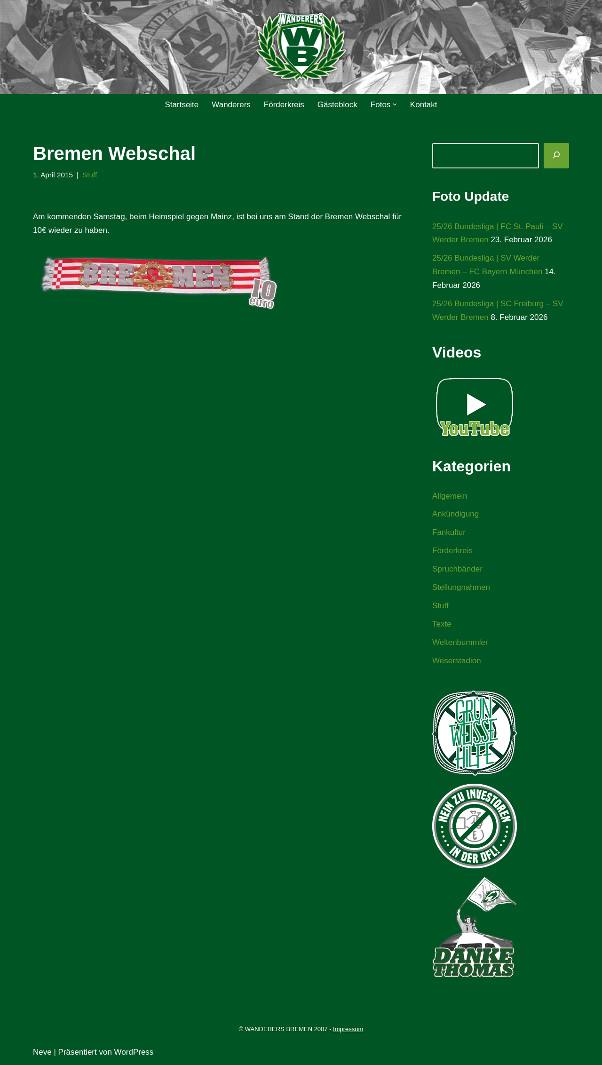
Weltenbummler (460, 642)
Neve (42, 1052)
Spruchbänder (457, 568)
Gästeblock (337, 104)
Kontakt (423, 104)
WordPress (134, 1052)
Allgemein (449, 496)
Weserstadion (456, 660)
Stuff (89, 175)
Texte (442, 624)
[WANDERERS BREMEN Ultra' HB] (301, 47)
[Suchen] (556, 155)
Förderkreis (284, 104)
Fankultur (449, 532)
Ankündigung (455, 513)
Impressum (348, 1029)
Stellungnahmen (461, 587)
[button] (395, 105)
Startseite (181, 104)
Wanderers (231, 104)
